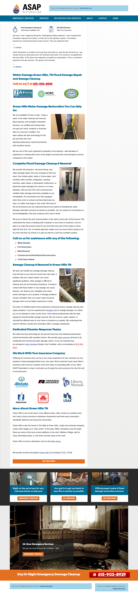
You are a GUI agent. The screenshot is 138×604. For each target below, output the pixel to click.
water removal (64, 337)
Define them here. (86, 8)
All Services (69, 498)
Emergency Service (33, 554)
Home (115, 18)
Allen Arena (56, 441)
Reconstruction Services (67, 18)
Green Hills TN (46, 453)
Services (44, 18)
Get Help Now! (48, 461)
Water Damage (24, 243)
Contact (102, 18)
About (89, 18)
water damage (31, 344)
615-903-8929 (42, 84)
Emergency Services (23, 18)
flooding (50, 310)
